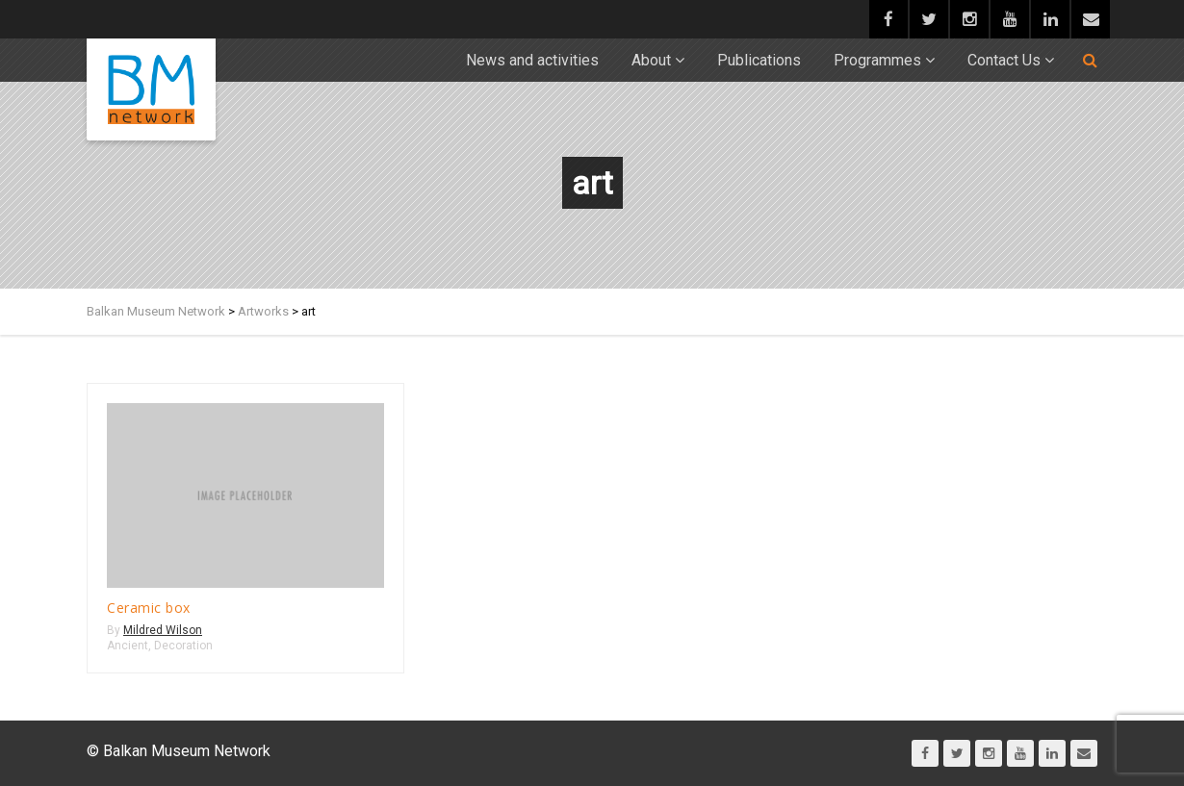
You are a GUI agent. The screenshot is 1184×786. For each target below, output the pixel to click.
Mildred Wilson (162, 630)
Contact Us (1004, 60)
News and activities (532, 60)
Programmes (877, 60)
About (651, 60)
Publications (759, 60)
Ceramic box (149, 607)
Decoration (183, 645)
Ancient (127, 645)
